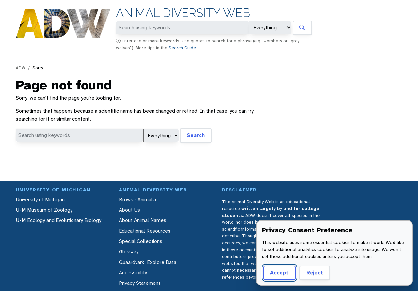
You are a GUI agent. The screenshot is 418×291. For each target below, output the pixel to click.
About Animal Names (142, 220)
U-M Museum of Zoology (44, 209)
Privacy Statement (139, 283)
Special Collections (140, 241)
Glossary (128, 251)
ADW (20, 68)
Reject (314, 272)
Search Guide (182, 48)
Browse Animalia (137, 199)
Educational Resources (144, 230)
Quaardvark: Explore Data (147, 262)
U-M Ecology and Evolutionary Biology (58, 220)
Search (196, 135)
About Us (129, 209)
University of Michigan (40, 199)
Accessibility (133, 272)
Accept (279, 272)
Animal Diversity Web (183, 13)
